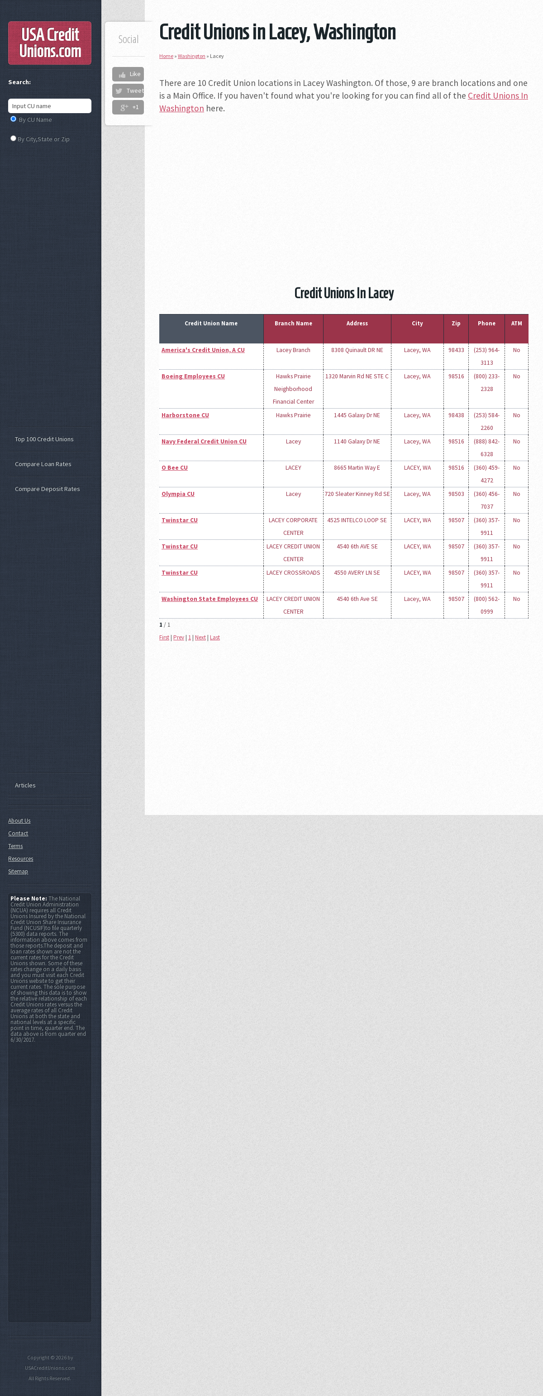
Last (215, 637)
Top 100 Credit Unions (44, 439)
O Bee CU (175, 468)
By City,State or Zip (44, 139)
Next (200, 637)
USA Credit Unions (50, 43)
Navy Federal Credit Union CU (204, 441)
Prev (178, 637)
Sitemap (18, 871)
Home (166, 55)
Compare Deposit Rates (47, 489)
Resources (20, 858)
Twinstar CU (180, 520)
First (164, 637)
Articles (25, 785)
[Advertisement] (344, 186)
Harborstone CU (185, 415)
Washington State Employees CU (210, 599)
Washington (191, 55)
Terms (15, 846)
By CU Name (35, 119)
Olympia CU (178, 494)
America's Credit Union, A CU (203, 350)
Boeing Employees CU (193, 376)
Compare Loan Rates (43, 464)
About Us (19, 820)
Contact (18, 833)
